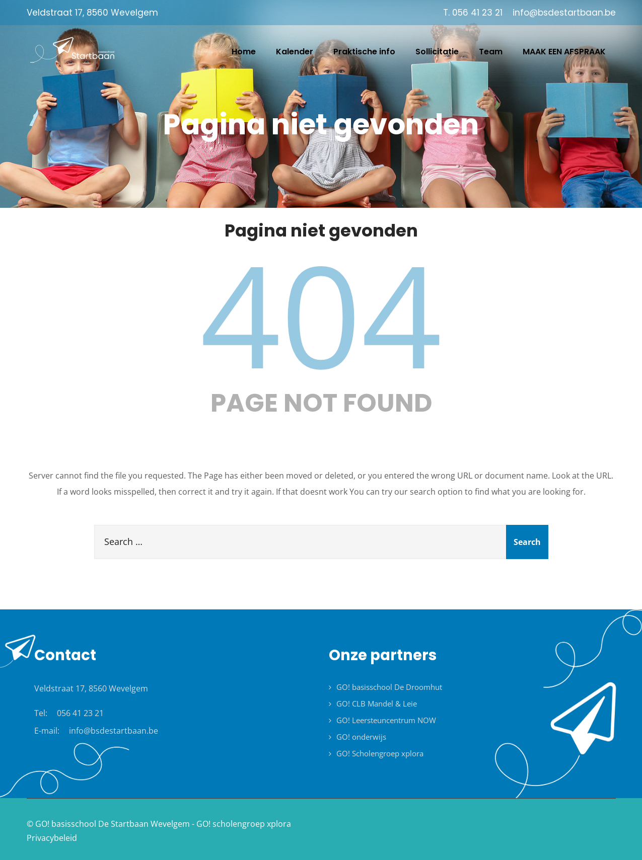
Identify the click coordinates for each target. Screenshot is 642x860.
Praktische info (364, 51)
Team (491, 51)
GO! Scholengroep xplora (379, 753)
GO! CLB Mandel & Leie (376, 703)
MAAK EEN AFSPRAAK (564, 51)
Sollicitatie (437, 51)
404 (321, 314)
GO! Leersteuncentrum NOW (386, 720)
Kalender (294, 51)
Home (244, 51)
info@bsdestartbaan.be (113, 730)
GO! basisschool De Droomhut (389, 687)
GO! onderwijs (361, 737)
